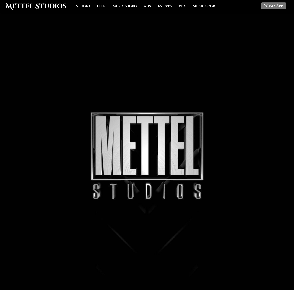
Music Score (205, 6)
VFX (182, 6)
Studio (83, 6)
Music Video (124, 6)
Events (165, 6)
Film (101, 6)
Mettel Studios (36, 6)
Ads (147, 6)
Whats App (273, 6)
